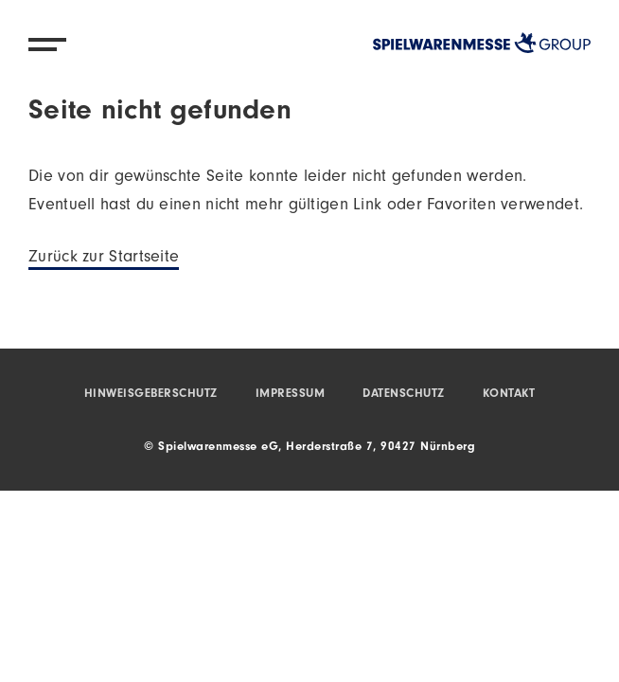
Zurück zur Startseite (103, 258)
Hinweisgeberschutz (151, 394)
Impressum (291, 394)
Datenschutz (404, 394)
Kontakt (509, 394)
